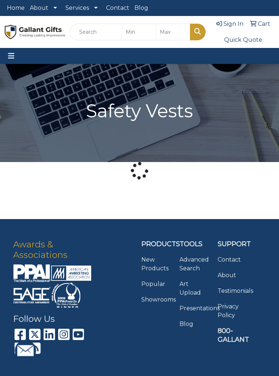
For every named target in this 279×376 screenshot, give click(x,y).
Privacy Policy (228, 311)
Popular (153, 283)
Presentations (194, 308)
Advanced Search (194, 264)
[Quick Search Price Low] (139, 32)
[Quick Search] (96, 32)
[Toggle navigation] (11, 56)
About (39, 7)
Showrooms (156, 299)
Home (16, 7)
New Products (155, 264)
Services (77, 7)
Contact (117, 7)
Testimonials (232, 290)
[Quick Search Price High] (173, 32)
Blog (141, 7)
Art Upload (190, 288)
